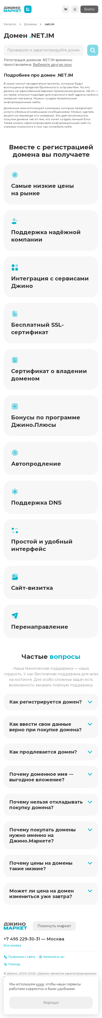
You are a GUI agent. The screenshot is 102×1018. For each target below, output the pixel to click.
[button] (51, 702)
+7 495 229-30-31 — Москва (34, 939)
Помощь (12, 964)
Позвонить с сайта (19, 957)
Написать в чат (52, 957)
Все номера (12, 945)
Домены (30, 24)
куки (40, 984)
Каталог (10, 24)
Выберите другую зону (52, 65)
